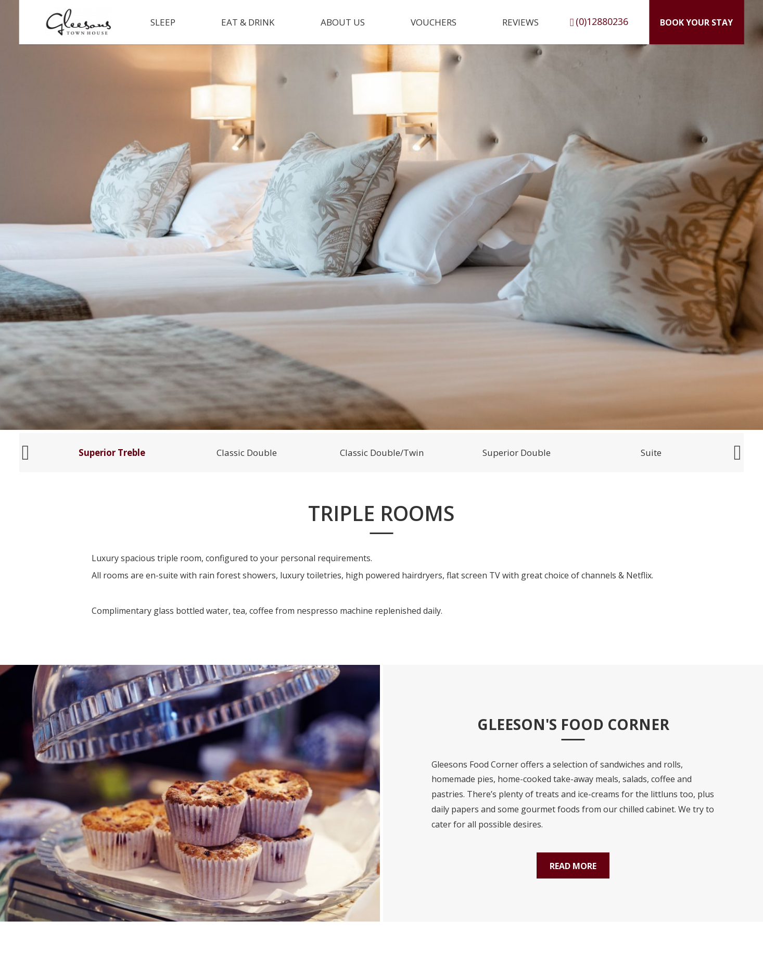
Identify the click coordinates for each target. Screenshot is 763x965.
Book (696, 22)
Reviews (520, 22)
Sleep (162, 22)
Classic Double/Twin (382, 453)
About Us (343, 22)
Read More (573, 866)
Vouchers (433, 22)
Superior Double (516, 453)
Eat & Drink (247, 22)
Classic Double (247, 453)
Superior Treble (112, 453)
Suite (651, 453)
